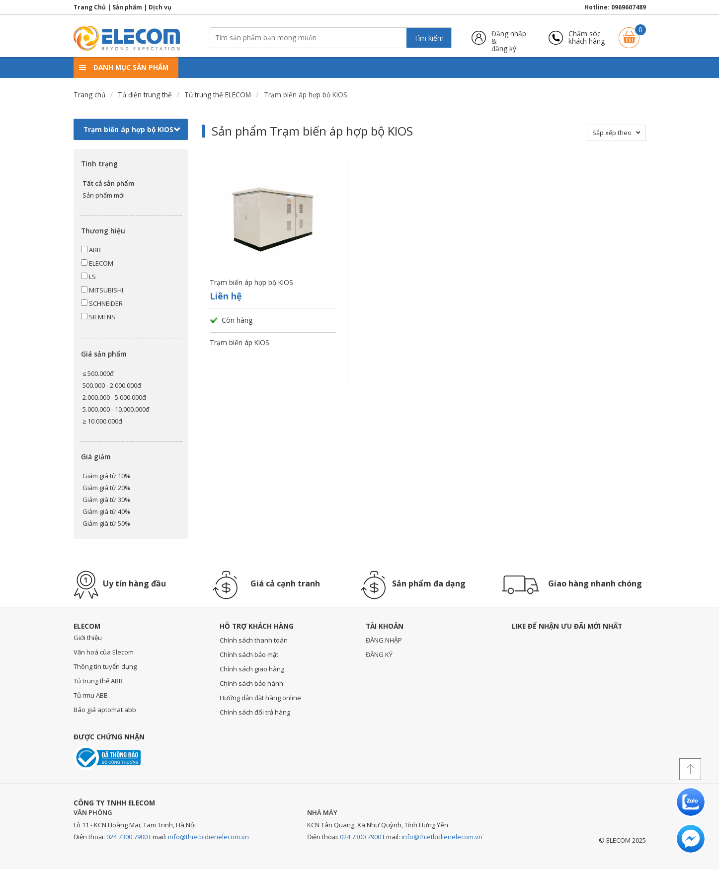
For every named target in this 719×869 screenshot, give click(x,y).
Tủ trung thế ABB (98, 680)
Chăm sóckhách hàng (586, 37)
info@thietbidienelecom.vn (208, 836)
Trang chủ (89, 94)
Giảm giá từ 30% (106, 499)
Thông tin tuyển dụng (105, 666)
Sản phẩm (127, 7)
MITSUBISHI (102, 290)
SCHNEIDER (102, 303)
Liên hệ (226, 296)
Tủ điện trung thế (145, 94)
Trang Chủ (90, 7)
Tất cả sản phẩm (108, 183)
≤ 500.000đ (98, 373)
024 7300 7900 (127, 836)
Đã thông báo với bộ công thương (107, 757)
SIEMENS (98, 317)
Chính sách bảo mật (249, 654)
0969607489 (628, 7)
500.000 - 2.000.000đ (111, 385)
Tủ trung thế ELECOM (217, 94)
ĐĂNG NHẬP (384, 640)
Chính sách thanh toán (254, 640)
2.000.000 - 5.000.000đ (114, 397)
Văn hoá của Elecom (104, 652)
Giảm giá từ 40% (106, 511)
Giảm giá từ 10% (106, 475)
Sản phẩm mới (103, 195)
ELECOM (97, 263)
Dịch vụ (160, 7)
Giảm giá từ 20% (106, 487)
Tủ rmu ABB (91, 695)
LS (88, 277)
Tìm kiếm (429, 38)
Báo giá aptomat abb (105, 709)
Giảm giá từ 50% (106, 523)
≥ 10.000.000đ (102, 421)
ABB (91, 250)
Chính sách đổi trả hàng (255, 712)
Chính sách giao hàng (252, 668)
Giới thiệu (88, 637)
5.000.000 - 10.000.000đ (116, 409)
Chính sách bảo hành (251, 683)
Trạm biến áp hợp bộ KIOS (131, 130)
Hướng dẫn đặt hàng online (260, 697)
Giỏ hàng (629, 33)
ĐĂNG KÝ (379, 654)
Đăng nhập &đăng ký (508, 37)
